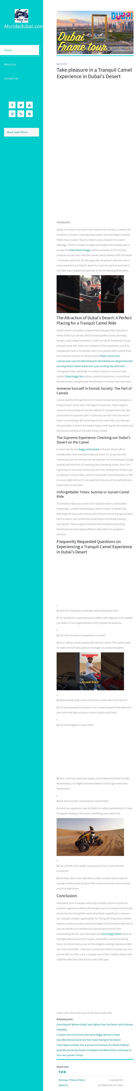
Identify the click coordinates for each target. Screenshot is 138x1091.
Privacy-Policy (76, 1080)
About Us (10, 64)
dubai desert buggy (79, 250)
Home (8, 50)
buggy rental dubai (89, 449)
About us (63, 1085)
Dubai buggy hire (74, 376)
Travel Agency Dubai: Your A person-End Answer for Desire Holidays (93, 1045)
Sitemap (63, 1080)
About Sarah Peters (17, 132)
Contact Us (11, 78)
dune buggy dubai (111, 933)
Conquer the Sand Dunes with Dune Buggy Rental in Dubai (88, 1034)
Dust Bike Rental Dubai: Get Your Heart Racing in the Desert (89, 1039)
